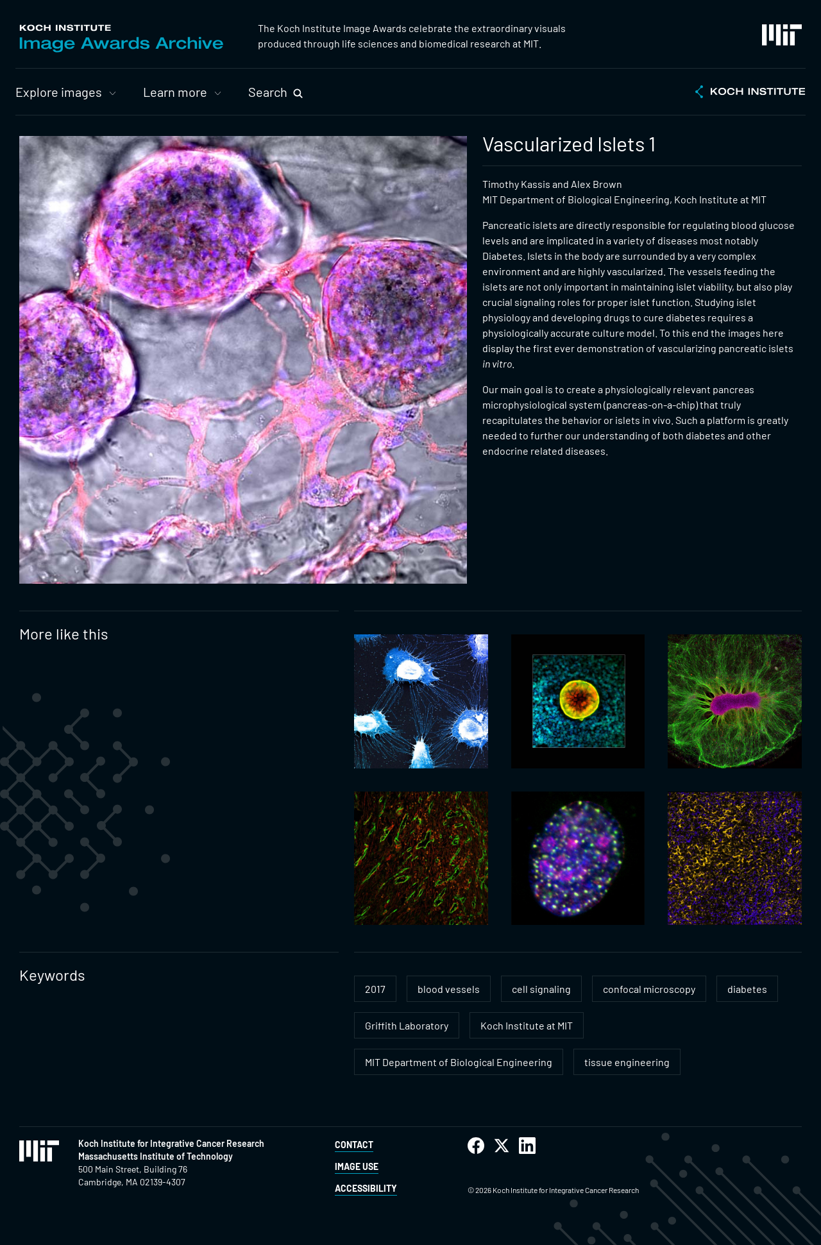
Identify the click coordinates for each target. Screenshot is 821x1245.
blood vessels (449, 989)
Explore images (58, 91)
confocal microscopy (649, 989)
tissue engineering (627, 1062)
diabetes (747, 989)
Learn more (175, 91)
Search (267, 91)
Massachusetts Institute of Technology (155, 1156)
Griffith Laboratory (406, 1025)
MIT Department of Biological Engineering (458, 1062)
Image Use (356, 1166)
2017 (375, 989)
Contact (354, 1144)
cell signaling (541, 989)
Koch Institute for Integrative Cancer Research (171, 1143)
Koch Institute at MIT (526, 1025)
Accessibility (366, 1188)
